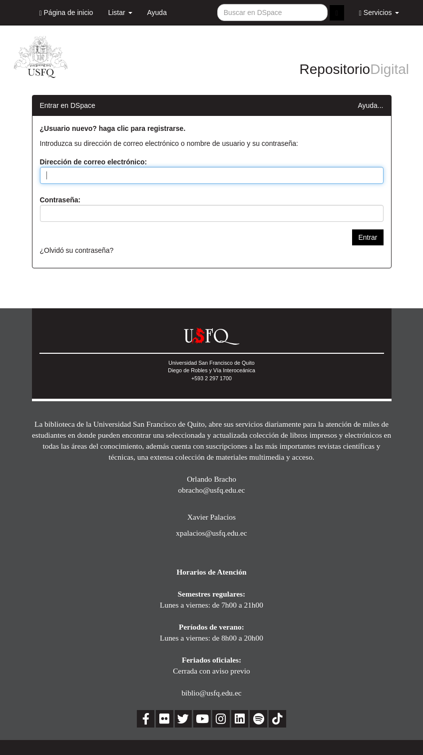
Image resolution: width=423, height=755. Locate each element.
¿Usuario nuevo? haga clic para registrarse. (113, 128)
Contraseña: (60, 200)
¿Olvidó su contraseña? (77, 250)
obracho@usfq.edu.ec (211, 490)
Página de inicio (66, 12)
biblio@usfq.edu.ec (211, 693)
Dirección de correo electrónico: (93, 162)
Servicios (379, 12)
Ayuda (157, 12)
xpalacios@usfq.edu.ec (211, 533)
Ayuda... (370, 105)
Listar (120, 12)
